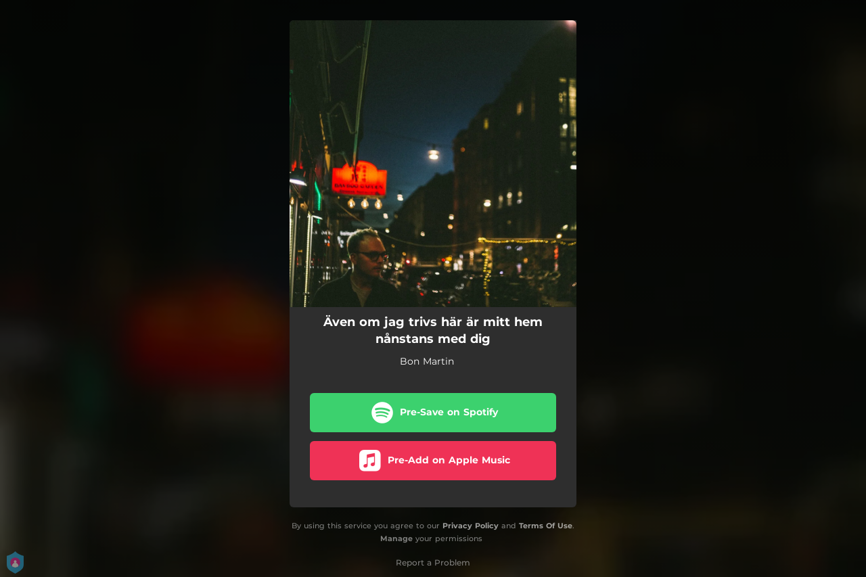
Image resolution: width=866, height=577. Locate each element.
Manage (396, 538)
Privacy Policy (470, 525)
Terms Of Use (545, 525)
